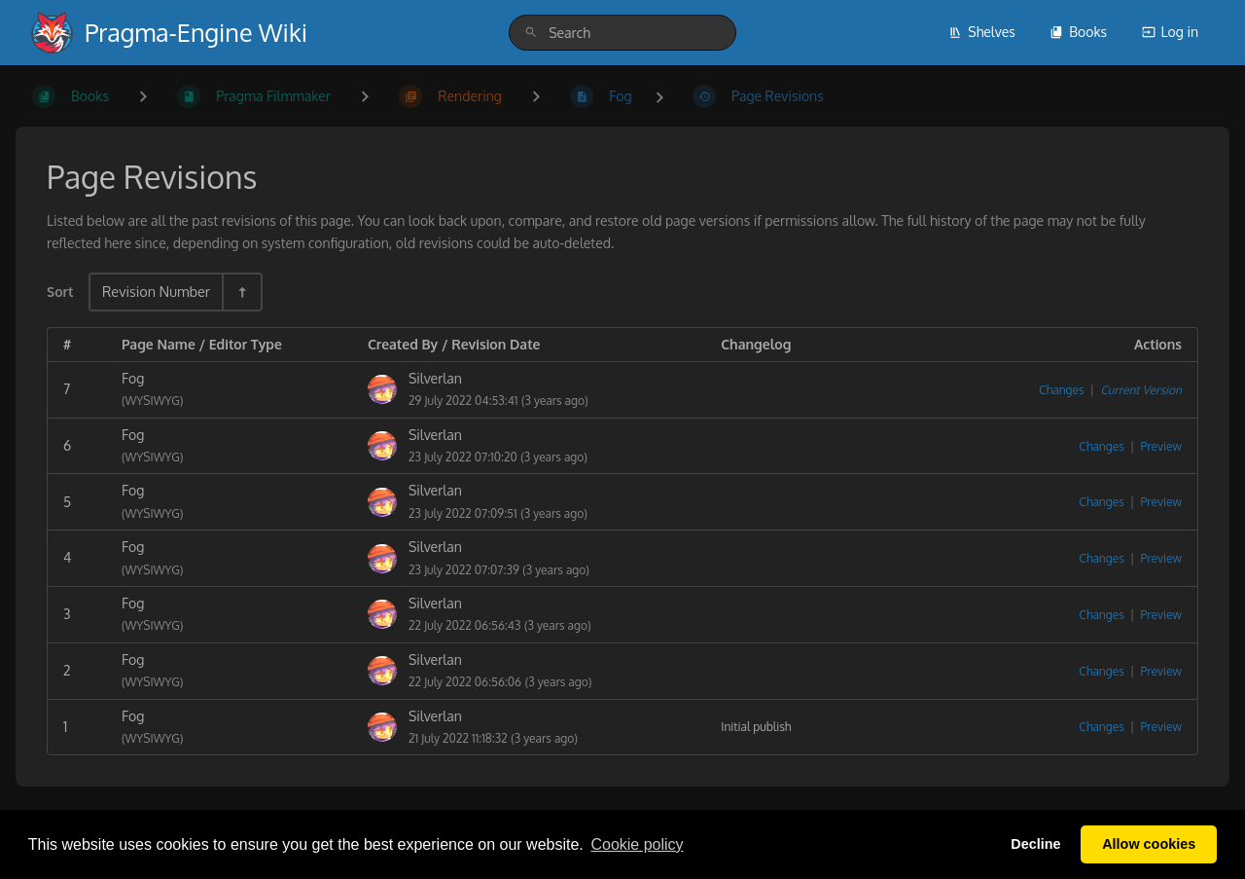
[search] (622, 33)
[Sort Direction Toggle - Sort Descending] (241, 292)
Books (1078, 31)
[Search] (531, 32)
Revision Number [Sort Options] (156, 291)
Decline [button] (1035, 844)
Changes (1061, 390)
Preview (1161, 446)
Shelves (981, 31)
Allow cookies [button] (1148, 844)
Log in (1170, 31)
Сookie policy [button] (636, 844)
